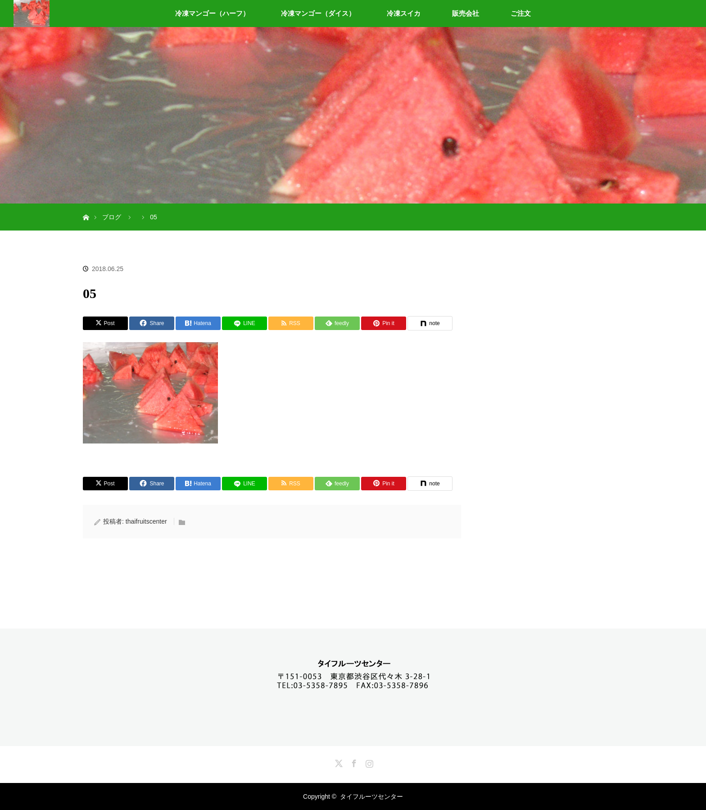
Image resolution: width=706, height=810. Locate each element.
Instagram (368, 762)
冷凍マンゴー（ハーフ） (212, 13)
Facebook (353, 762)
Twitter (337, 762)
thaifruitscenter (146, 521)
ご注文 (521, 13)
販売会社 (465, 13)
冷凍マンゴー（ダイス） (318, 13)
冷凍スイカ (404, 13)
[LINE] (244, 323)
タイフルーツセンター (371, 796)
